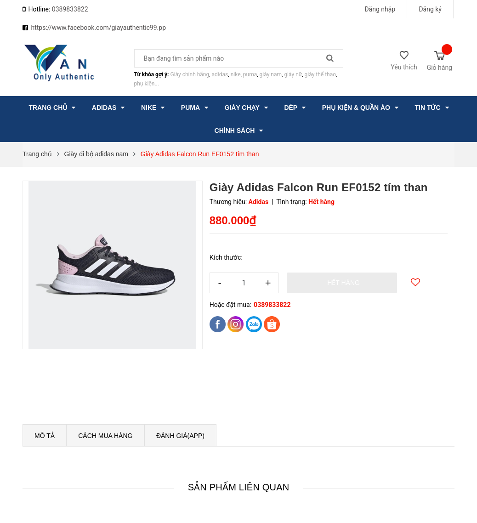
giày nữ (293, 74)
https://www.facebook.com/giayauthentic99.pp (98, 27)
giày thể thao (320, 74)
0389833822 (70, 9)
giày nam (271, 74)
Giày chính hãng (189, 74)
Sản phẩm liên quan (239, 487)
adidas (220, 74)
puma (250, 74)
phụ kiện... (146, 83)
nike (236, 74)
